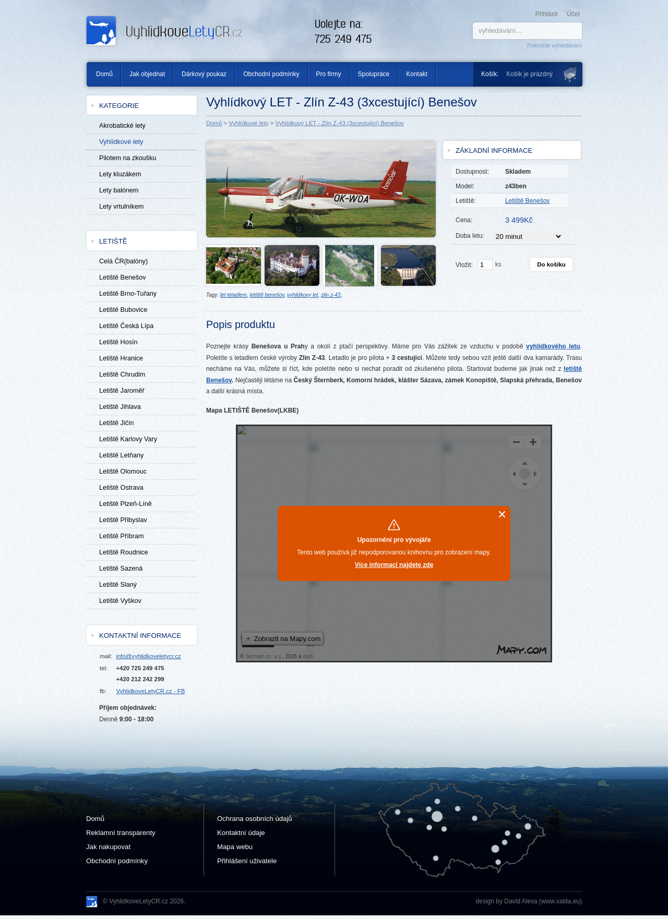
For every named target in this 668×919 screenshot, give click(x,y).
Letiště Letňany (121, 455)
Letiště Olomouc (123, 471)
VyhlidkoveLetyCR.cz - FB (150, 691)
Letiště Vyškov (120, 600)
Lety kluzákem (120, 174)
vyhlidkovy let (302, 295)
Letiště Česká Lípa (126, 326)
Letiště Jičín (116, 423)
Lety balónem (119, 190)
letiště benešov (267, 295)
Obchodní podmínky (271, 74)
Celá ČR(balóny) (123, 261)
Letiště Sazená (120, 568)
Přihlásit (546, 14)
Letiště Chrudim (122, 374)
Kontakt (416, 74)
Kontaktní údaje (241, 833)
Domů (100, 74)
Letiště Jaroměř (122, 390)
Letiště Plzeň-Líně (125, 503)
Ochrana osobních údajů (254, 819)
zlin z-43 (330, 295)
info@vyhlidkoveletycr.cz (148, 656)
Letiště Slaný (118, 584)
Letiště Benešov (122, 277)
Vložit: (464, 265)
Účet (573, 14)
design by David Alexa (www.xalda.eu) (529, 901)
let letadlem (233, 295)
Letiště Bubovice (123, 309)
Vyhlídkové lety (248, 123)
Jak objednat (147, 74)
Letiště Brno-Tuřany (128, 293)
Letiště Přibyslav (123, 520)
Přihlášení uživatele (247, 861)
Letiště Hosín (118, 342)
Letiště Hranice (121, 358)
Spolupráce (374, 74)
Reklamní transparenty (121, 833)
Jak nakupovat (108, 847)
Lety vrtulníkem (121, 206)
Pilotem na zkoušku (127, 158)
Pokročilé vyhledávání (554, 45)
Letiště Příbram (121, 536)
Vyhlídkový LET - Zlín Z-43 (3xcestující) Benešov (340, 123)
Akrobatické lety (122, 125)
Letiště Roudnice (123, 552)
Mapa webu (235, 847)
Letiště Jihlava (120, 406)
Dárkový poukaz (204, 74)
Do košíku (551, 264)
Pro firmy (328, 74)
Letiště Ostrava (121, 487)
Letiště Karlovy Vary (128, 439)
